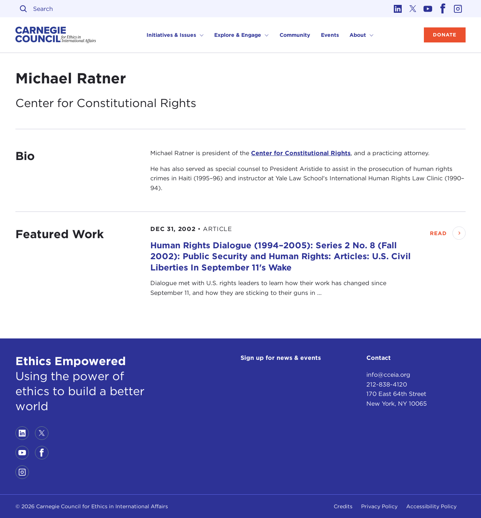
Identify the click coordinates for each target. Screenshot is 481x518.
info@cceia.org (388, 374)
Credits (343, 506)
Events (330, 35)
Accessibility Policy (431, 506)
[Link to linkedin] (397, 8)
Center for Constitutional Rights (301, 153)
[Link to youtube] (428, 8)
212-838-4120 (386, 384)
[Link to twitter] (412, 8)
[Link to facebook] (443, 8)
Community (295, 35)
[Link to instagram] (458, 8)
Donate (445, 35)
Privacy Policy (379, 506)
